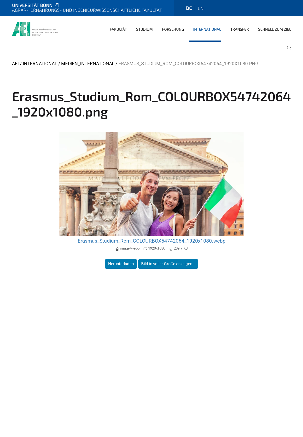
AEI (15, 63)
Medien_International (87, 63)
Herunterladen (121, 263)
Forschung (173, 29)
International (207, 29)
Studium (144, 29)
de (189, 8)
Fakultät (118, 29)
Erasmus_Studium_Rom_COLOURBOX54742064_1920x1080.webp (152, 241)
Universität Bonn (35, 5)
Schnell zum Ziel (274, 29)
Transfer (239, 29)
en (201, 8)
